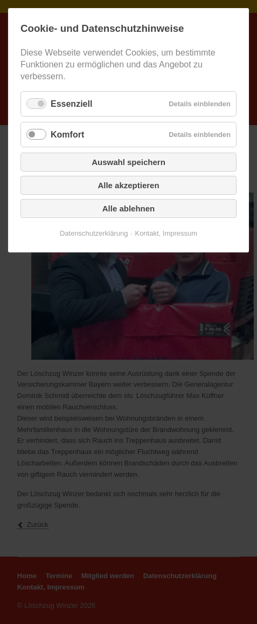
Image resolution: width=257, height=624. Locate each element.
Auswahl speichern (128, 162)
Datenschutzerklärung (94, 233)
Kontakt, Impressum (166, 233)
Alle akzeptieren (128, 185)
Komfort (67, 134)
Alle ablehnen (128, 208)
